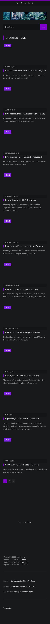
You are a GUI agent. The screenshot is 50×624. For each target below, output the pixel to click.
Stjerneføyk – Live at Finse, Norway (22, 418)
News (8, 46)
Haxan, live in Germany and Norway (22, 375)
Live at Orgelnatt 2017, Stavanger (20, 200)
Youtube (31, 581)
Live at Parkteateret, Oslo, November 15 (23, 157)
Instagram (31, 586)
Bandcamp (15, 581)
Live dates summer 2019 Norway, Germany (25, 113)
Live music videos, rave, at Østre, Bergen (24, 246)
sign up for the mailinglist (23, 592)
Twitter (22, 586)
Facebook (15, 586)
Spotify (23, 581)
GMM (29, 522)
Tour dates (7, 608)
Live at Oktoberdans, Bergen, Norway (22, 332)
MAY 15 (25, 565)
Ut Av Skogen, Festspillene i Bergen (22, 464)
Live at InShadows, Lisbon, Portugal (22, 289)
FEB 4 (24, 560)
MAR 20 (25, 562)
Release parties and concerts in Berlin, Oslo (25, 70)
